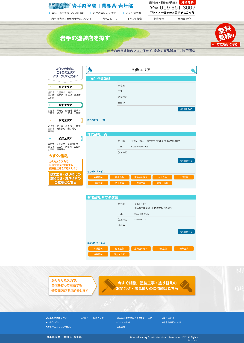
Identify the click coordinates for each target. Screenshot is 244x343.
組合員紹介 (184, 19)
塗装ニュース (109, 19)
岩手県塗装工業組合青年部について (71, 19)
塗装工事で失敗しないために (67, 13)
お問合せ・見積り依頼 (92, 318)
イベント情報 (134, 19)
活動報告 (159, 19)
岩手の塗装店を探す (103, 13)
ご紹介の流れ (132, 13)
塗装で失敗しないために (58, 326)
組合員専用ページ (171, 322)
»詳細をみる (186, 109)
